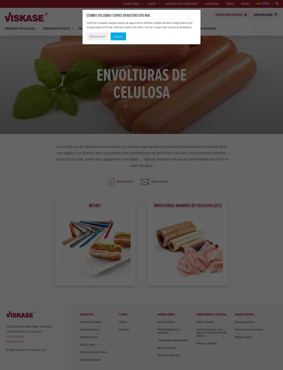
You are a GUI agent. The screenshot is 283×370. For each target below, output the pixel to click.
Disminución (97, 36)
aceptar (118, 36)
